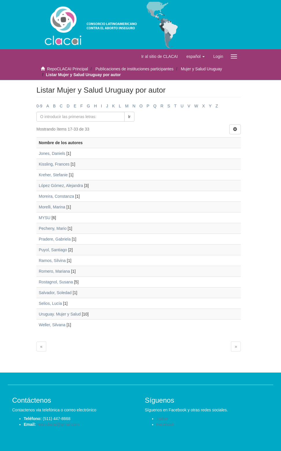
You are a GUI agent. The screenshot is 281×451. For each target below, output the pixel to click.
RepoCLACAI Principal (67, 69)
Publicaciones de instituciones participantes (134, 69)
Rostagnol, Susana (56, 282)
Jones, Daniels (52, 153)
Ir (129, 116)
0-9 (39, 106)
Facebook (165, 424)
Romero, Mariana (54, 271)
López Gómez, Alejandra (61, 185)
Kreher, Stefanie (53, 175)
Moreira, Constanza (56, 196)
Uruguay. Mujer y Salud (60, 314)
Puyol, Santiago (53, 250)
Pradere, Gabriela (55, 239)
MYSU (44, 217)
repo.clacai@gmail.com (58, 424)
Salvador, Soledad (55, 292)
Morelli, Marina (52, 207)
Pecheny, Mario (52, 228)
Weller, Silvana (52, 324)
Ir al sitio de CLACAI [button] (159, 56)
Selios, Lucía (50, 303)
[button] (195, 56)
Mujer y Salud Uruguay (201, 69)
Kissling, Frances (54, 164)
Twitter (162, 418)
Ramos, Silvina (52, 260)
